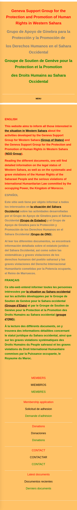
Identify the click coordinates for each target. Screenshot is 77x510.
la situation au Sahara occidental (48, 291)
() (52, 140)
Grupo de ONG (41, 234)
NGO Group (13, 153)
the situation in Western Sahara (26, 130)
